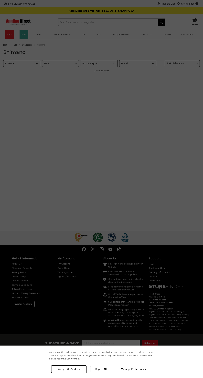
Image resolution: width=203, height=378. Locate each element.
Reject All (101, 369)
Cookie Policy (73, 358)
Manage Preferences (133, 369)
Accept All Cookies (68, 369)
